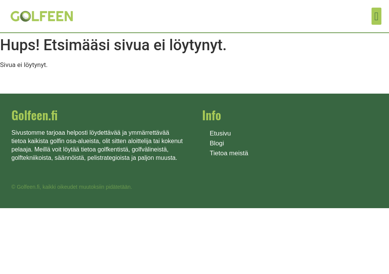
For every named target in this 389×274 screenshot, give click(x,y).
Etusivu (220, 133)
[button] (376, 16)
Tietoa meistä (229, 153)
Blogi (217, 143)
